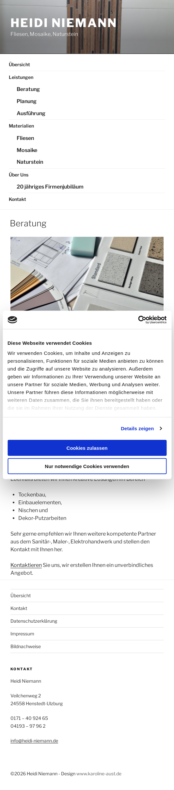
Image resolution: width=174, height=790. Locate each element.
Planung (27, 101)
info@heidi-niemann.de (34, 740)
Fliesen (25, 138)
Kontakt (17, 199)
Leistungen (21, 77)
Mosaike (27, 150)
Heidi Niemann (63, 23)
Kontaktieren (26, 565)
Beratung (28, 89)
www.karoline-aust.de (98, 773)
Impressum (22, 633)
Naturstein (30, 162)
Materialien (21, 126)
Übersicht (19, 64)
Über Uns (18, 174)
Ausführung (31, 113)
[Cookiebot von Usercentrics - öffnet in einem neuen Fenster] (137, 320)
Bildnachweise (25, 646)
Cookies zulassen (87, 447)
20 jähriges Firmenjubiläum (50, 187)
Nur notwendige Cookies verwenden (87, 466)
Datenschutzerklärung (33, 621)
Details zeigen (137, 428)
